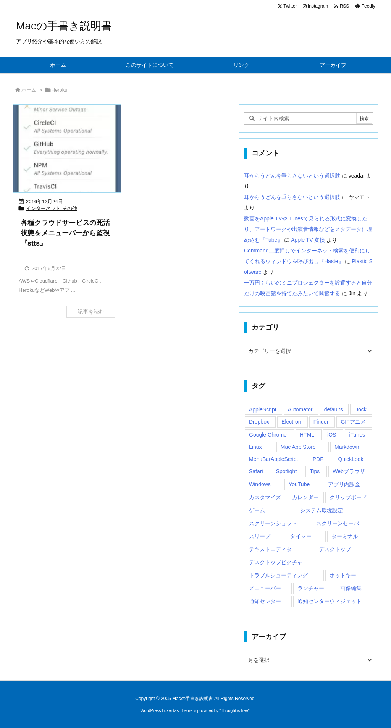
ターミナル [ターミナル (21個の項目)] (344, 536)
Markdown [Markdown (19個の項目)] (346, 447)
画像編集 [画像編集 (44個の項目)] (351, 588)
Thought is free (234, 710)
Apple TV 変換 (308, 240)
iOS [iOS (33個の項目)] (331, 435)
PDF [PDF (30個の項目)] (318, 459)
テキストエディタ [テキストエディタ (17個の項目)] (270, 549)
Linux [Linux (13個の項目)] (255, 447)
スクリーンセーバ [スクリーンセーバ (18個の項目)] (337, 523)
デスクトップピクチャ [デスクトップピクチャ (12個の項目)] (275, 562)
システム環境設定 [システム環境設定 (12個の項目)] (321, 510)
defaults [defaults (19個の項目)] (333, 409)
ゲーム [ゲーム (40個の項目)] (257, 510)
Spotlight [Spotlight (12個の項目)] (286, 471)
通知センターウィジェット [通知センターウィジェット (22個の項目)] (329, 601)
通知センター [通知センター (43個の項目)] (265, 601)
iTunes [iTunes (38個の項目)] (357, 435)
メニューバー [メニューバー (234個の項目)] (265, 588)
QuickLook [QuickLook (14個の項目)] (350, 459)
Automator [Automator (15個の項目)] (300, 409)
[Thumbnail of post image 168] (67, 150)
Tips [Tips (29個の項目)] (315, 471)
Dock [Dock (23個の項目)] (360, 409)
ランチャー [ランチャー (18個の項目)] (310, 588)
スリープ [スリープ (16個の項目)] (259, 536)
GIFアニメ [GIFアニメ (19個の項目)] (353, 422)
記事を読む (91, 312)
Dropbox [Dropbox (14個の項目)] (259, 422)
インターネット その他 (51, 208)
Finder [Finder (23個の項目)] (321, 422)
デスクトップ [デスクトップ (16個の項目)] (335, 549)
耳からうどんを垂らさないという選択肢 (292, 176)
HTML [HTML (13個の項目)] (307, 435)
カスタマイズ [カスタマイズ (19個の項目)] (265, 497)
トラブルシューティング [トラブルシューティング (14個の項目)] (278, 575)
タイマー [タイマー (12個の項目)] (301, 536)
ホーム (28, 90)
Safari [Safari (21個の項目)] (256, 471)
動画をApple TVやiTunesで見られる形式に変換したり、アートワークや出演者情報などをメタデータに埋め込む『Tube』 (308, 229)
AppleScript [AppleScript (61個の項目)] (262, 409)
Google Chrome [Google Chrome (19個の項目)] (268, 435)
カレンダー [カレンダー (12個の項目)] (305, 497)
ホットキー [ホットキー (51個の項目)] (343, 575)
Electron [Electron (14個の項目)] (291, 422)
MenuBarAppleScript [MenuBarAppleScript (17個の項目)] (273, 459)
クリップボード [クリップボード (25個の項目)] (348, 497)
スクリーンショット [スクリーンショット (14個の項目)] (273, 523)
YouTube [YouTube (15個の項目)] (299, 484)
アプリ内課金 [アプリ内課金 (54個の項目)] (344, 484)
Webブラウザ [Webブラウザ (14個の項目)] (349, 471)
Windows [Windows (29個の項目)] (260, 484)
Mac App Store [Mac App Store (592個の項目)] (298, 447)
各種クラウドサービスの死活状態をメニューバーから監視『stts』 (65, 233)
